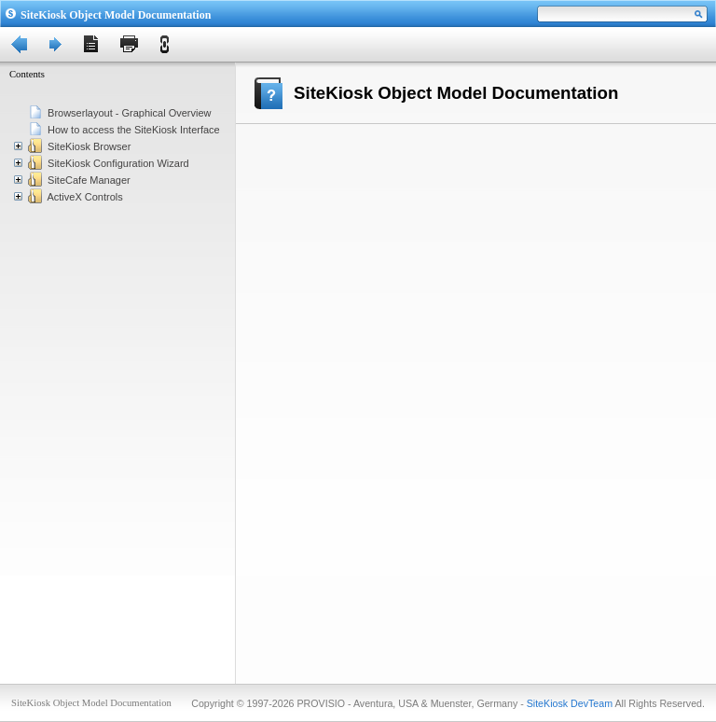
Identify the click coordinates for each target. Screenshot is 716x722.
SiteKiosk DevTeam (570, 703)
